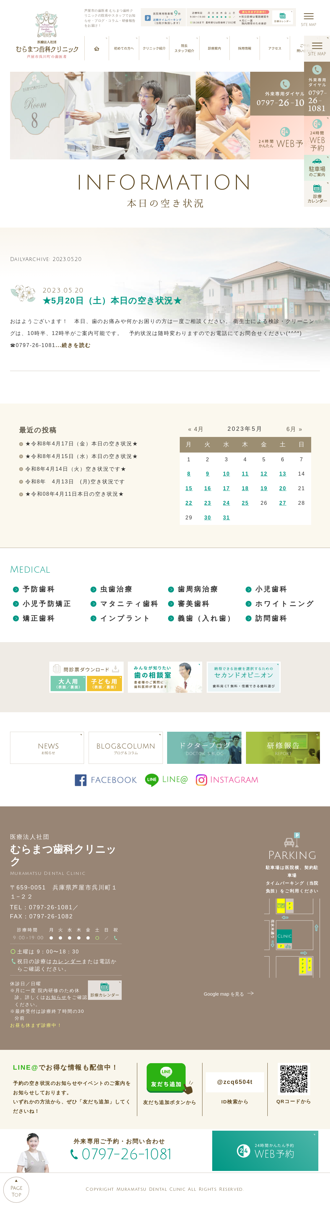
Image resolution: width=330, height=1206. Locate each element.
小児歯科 (271, 589)
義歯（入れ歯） (206, 618)
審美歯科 (194, 603)
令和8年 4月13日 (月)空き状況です (75, 481)
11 (245, 474)
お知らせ (56, 997)
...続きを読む (73, 345)
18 (245, 488)
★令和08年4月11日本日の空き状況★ (74, 494)
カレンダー (67, 961)
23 (207, 503)
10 (226, 474)
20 (283, 488)
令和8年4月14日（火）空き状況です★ (76, 469)
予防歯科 (39, 589)
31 (226, 517)
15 (189, 488)
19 (264, 488)
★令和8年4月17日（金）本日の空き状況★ (81, 443)
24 (226, 503)
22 (189, 503)
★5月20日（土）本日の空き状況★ (112, 300)
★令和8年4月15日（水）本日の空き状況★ (81, 456)
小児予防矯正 (47, 603)
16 (207, 488)
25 (245, 503)
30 (207, 517)
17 (226, 488)
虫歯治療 (116, 589)
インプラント (125, 618)
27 (283, 503)
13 (283, 474)
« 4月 (196, 429)
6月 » (295, 429)
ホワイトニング (285, 603)
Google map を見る (229, 994)
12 (264, 474)
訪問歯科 (271, 618)
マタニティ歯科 (129, 603)
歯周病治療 (198, 589)
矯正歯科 (39, 618)
